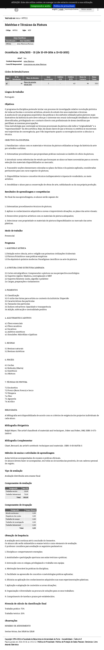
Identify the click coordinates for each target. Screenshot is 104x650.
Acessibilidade (67, 639)
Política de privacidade (64, 6)
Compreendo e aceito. (41, 6)
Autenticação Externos (71, 9)
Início (18, 18)
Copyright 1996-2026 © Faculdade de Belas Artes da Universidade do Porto (32, 639)
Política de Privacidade (46, 642)
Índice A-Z (78, 639)
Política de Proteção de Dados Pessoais (70, 642)
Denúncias (89, 642)
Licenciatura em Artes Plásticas (35, 64)
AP (6, 83)
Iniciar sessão (86, 9)
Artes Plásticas (29, 61)
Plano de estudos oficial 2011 (30, 83)
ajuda (61, 9)
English (54, 9)
